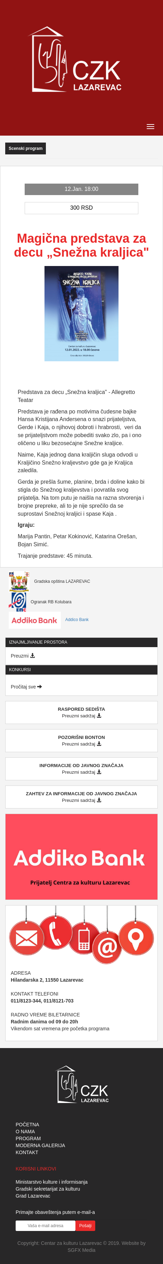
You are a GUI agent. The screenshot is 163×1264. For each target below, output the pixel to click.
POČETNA (27, 1124)
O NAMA (25, 1131)
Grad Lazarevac (33, 1196)
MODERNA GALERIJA (40, 1145)
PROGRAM (28, 1138)
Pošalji (85, 1225)
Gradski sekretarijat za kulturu (48, 1189)
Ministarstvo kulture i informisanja (52, 1182)
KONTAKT (27, 1152)
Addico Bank (49, 619)
